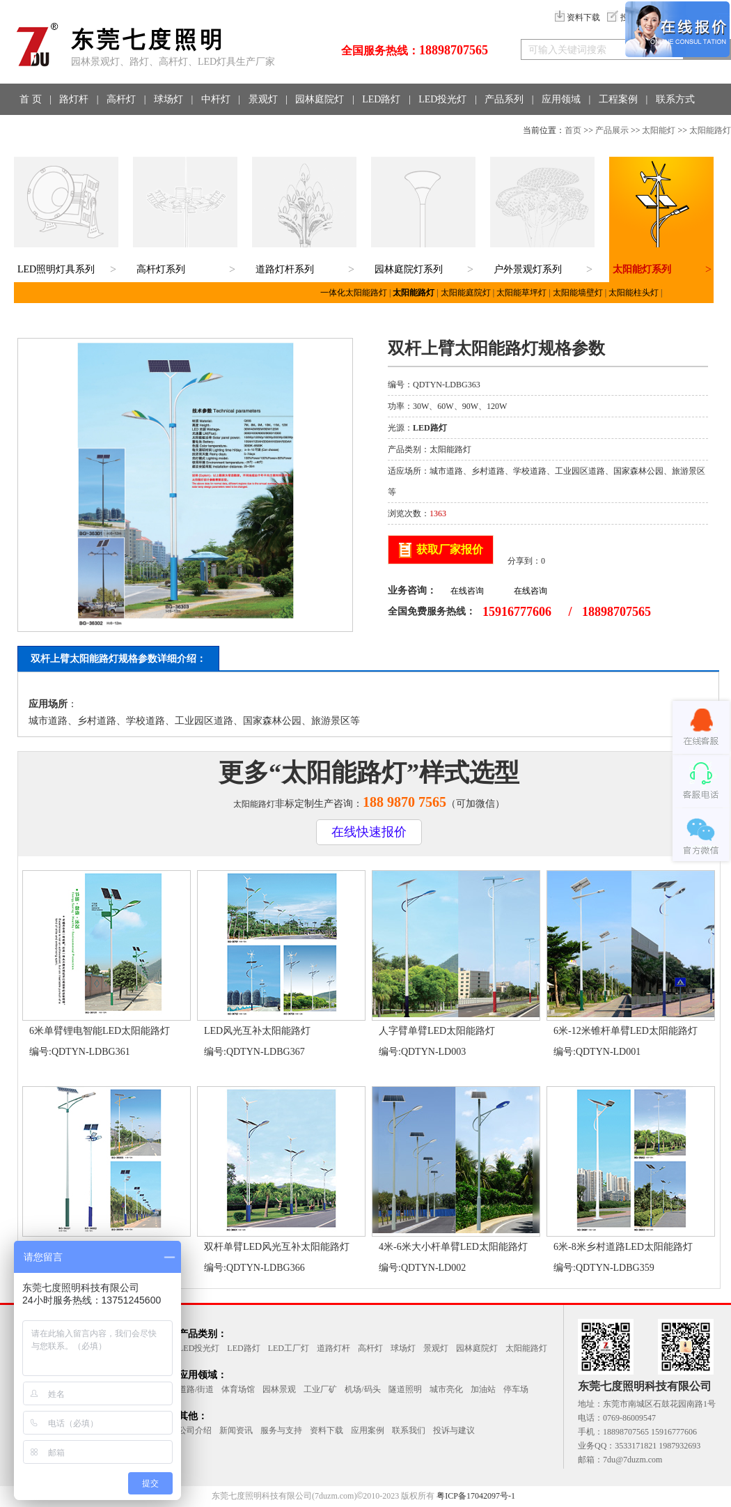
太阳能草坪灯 (521, 292)
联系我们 (408, 1430)
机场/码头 (362, 1389)
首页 (573, 130)
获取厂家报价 (449, 549)
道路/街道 (196, 1389)
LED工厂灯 (288, 1348)
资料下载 (577, 17)
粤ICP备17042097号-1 (476, 1496)
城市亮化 (446, 1389)
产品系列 (504, 99)
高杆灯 (121, 99)
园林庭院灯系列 (409, 269)
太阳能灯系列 (642, 269)
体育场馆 (238, 1389)
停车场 (515, 1389)
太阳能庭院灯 (466, 292)
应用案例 (367, 1430)
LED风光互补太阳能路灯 (257, 1031)
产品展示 (612, 130)
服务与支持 (281, 1430)
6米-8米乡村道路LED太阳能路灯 (623, 1247)
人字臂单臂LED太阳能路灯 (437, 1031)
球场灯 (168, 99)
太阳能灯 (658, 130)
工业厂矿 (320, 1389)
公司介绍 (195, 1430)
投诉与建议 (454, 1430)
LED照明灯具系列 (56, 269)
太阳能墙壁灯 (578, 292)
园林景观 (279, 1389)
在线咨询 (467, 591)
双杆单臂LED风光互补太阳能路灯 (276, 1247)
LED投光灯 (442, 99)
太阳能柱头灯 (633, 292)
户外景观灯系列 (528, 269)
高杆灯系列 (160, 269)
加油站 (483, 1389)
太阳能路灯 (710, 130)
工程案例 (618, 99)
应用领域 (561, 99)
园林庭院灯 (319, 99)
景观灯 (263, 99)
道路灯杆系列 (285, 269)
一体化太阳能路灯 (353, 292)
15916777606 (516, 612)
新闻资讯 (236, 1430)
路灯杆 (73, 99)
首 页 (30, 99)
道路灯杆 (333, 1348)
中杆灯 (215, 99)
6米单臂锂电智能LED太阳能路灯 (99, 1031)
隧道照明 (405, 1389)
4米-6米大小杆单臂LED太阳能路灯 (453, 1247)
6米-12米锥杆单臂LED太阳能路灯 (625, 1031)
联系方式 (675, 99)
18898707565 (453, 50)
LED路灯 (381, 99)
